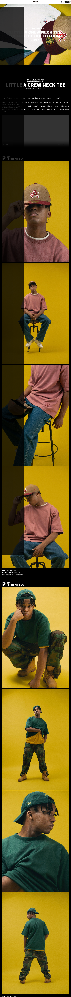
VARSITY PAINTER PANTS (11, 577)
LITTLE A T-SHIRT (8, 575)
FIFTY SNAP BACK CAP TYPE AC (11, 579)
